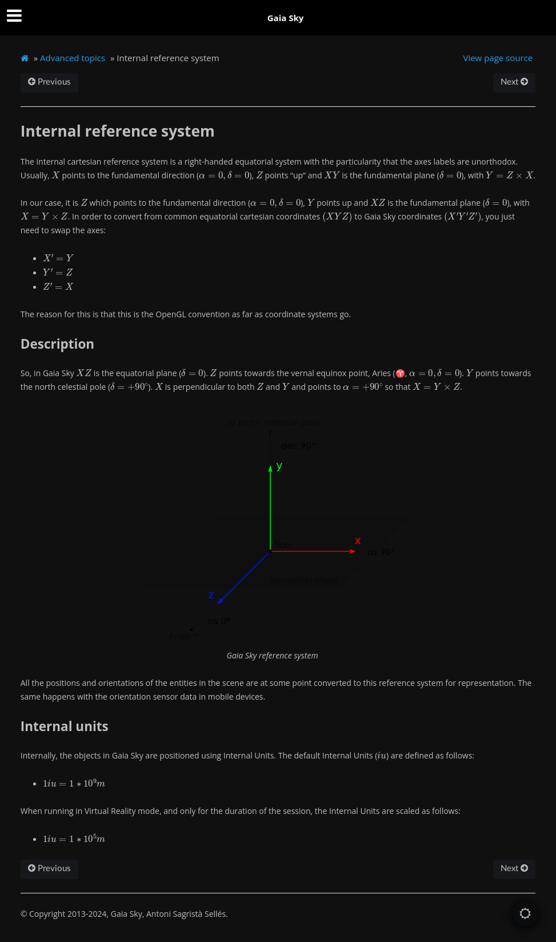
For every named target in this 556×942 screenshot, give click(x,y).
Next (514, 82)
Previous (49, 82)
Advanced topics (72, 57)
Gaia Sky (285, 17)
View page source (498, 57)
